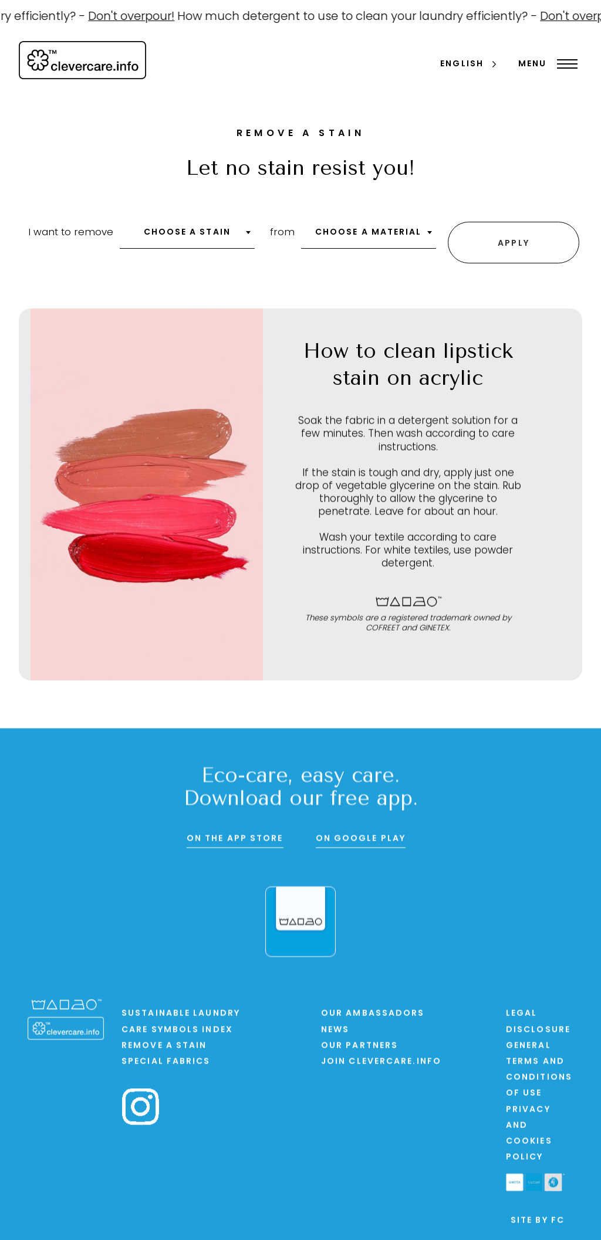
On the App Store (235, 839)
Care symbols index (177, 1030)
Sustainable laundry (180, 1015)
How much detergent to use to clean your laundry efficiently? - (365, 17)
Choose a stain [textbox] (187, 232)
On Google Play (361, 839)
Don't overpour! (138, 17)
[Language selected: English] (469, 65)
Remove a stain (164, 1047)
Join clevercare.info (381, 1063)
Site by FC (538, 1222)
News (335, 1030)
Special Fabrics (166, 1063)
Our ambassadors (373, 1015)
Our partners (359, 1047)
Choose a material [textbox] (368, 232)
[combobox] (187, 236)
